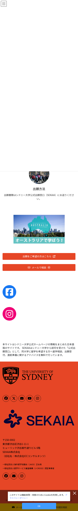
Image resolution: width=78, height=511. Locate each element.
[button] (39, 256)
